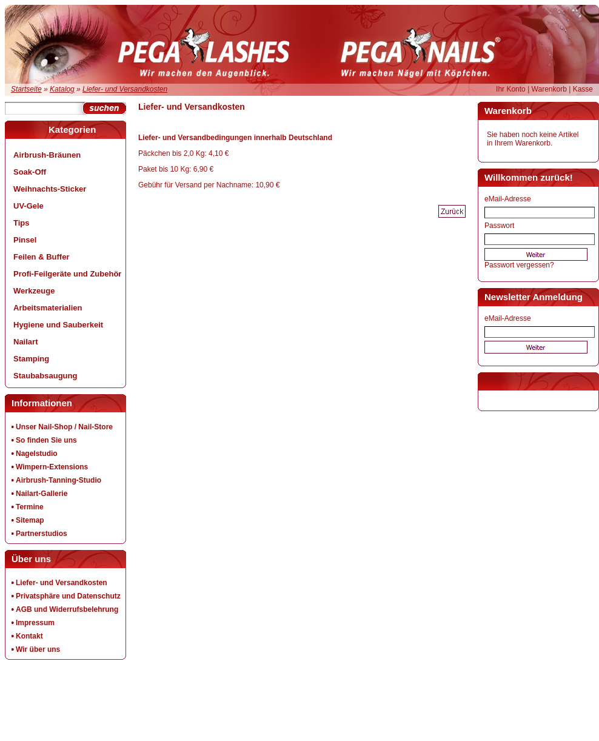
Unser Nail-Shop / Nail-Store (64, 427)
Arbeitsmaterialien (47, 307)
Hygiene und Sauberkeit (58, 324)
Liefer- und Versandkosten (124, 89)
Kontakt (29, 636)
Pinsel (24, 239)
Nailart (25, 341)
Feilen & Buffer (41, 256)
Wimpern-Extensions (52, 467)
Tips (21, 222)
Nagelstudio (37, 453)
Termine (30, 507)
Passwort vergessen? (519, 265)
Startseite (26, 89)
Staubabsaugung (45, 375)
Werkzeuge (34, 290)
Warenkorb (549, 89)
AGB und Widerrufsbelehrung (67, 609)
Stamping (31, 358)
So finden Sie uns (46, 440)
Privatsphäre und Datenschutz (68, 596)
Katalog (62, 89)
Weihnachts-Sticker (49, 188)
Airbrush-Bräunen (47, 154)
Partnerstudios (41, 533)
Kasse (583, 89)
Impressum (35, 623)
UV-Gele (28, 205)
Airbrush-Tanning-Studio (58, 480)
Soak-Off (29, 171)
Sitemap (30, 520)
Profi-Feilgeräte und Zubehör (67, 273)
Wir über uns (38, 649)
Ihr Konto (511, 89)
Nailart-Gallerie (41, 493)
